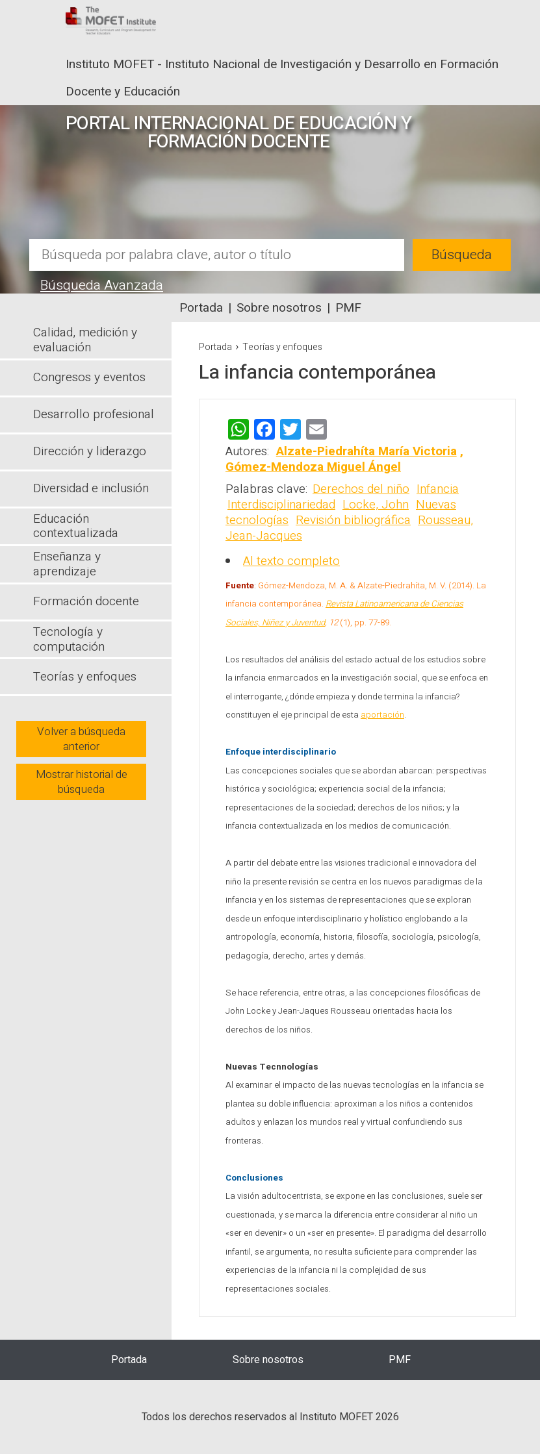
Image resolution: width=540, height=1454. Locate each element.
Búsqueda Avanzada (101, 285)
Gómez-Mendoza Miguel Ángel (313, 467)
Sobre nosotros (279, 308)
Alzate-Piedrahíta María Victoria (366, 451)
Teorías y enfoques (282, 347)
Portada (201, 308)
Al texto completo (291, 561)
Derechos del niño (361, 489)
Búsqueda (461, 255)
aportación (382, 714)
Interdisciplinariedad (281, 504)
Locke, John (375, 504)
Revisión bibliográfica (353, 520)
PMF (348, 308)
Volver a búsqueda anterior (81, 739)
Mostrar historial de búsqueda (81, 781)
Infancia (438, 489)
